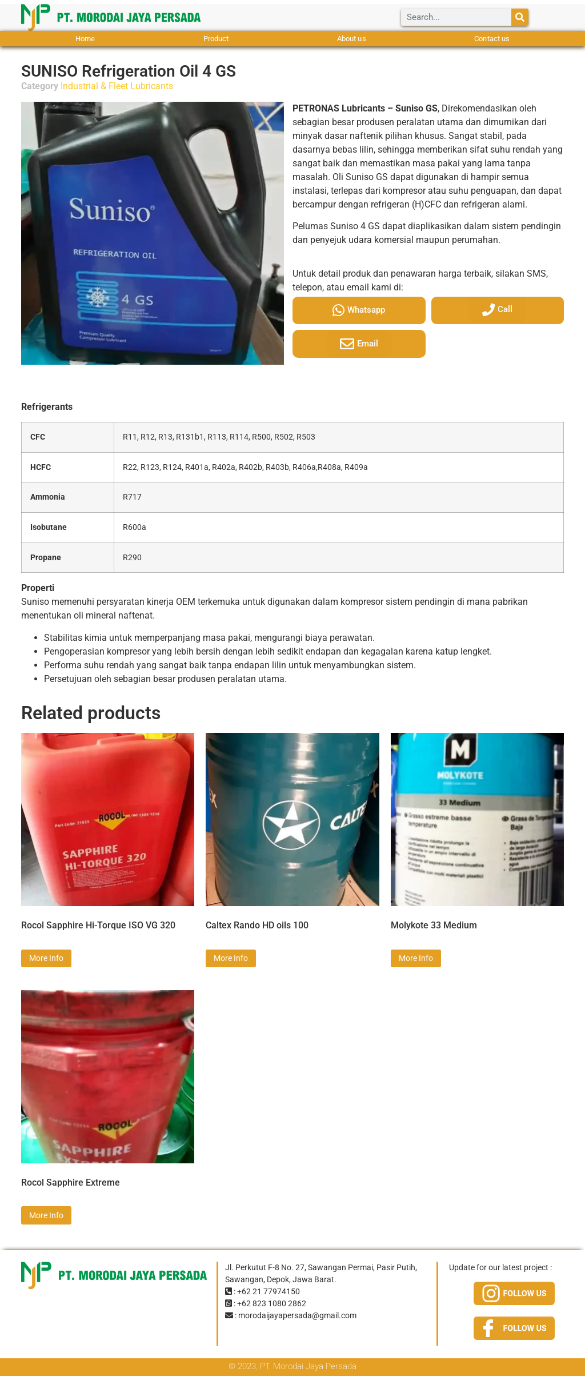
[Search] (519, 17)
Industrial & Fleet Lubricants (117, 86)
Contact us (492, 38)
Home (85, 38)
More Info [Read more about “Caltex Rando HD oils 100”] (231, 958)
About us (351, 38)
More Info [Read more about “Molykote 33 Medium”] (416, 958)
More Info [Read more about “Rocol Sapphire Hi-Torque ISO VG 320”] (46, 958)
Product (216, 38)
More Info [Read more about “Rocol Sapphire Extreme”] (46, 1215)
